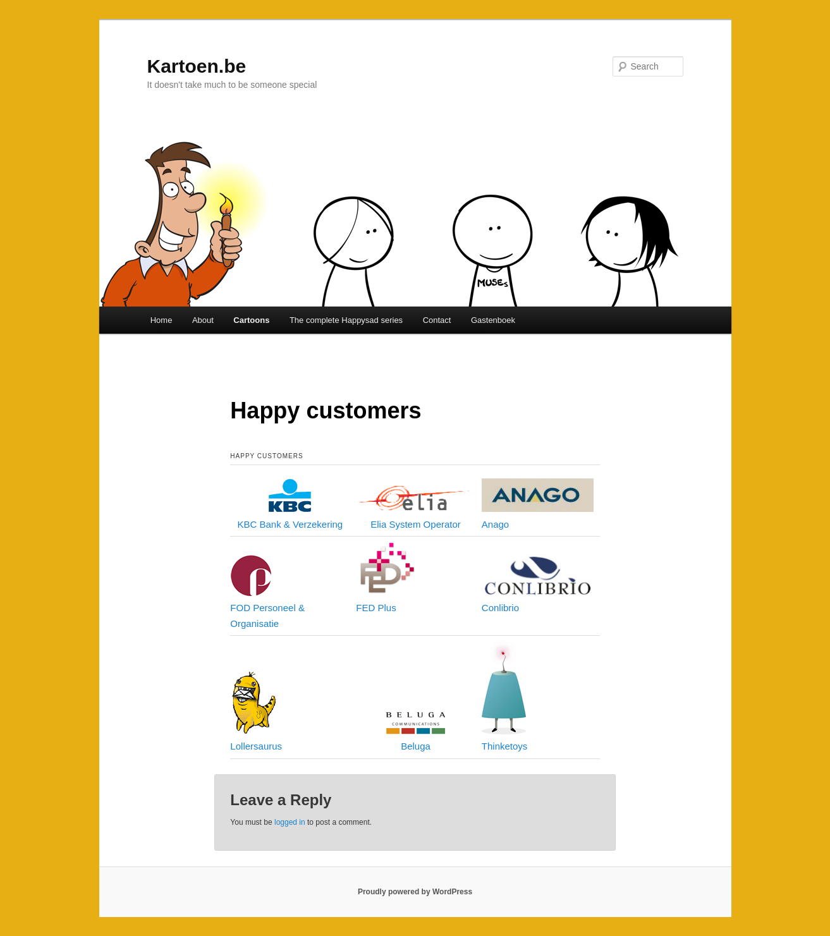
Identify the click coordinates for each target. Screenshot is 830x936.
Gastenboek (493, 320)
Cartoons (251, 320)
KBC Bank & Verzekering (290, 524)
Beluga (415, 746)
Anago (495, 524)
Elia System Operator (415, 524)
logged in (289, 822)
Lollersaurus (256, 746)
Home (161, 320)
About (203, 320)
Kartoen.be (197, 66)
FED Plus (376, 607)
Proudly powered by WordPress (415, 891)
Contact (437, 320)
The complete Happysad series (346, 320)
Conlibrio (500, 607)
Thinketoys (505, 746)
